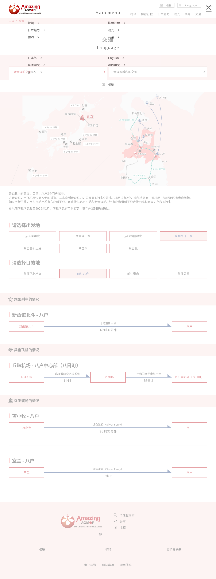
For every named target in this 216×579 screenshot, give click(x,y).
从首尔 (82, 248)
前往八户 (83, 273)
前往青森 (133, 273)
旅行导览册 (174, 549)
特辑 (133, 14)
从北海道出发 (183, 236)
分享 (120, 521)
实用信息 (126, 565)
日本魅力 (163, 14)
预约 (188, 14)
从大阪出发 (83, 236)
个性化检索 (124, 515)
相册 (42, 549)
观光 (177, 14)
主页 (11, 20)
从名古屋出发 (133, 236)
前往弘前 (183, 273)
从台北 (133, 248)
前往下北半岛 (32, 273)
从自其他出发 (32, 248)
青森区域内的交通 (159, 72)
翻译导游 (90, 565)
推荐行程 (147, 14)
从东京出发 (32, 236)
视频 (108, 549)
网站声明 (108, 565)
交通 (198, 14)
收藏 (120, 527)
